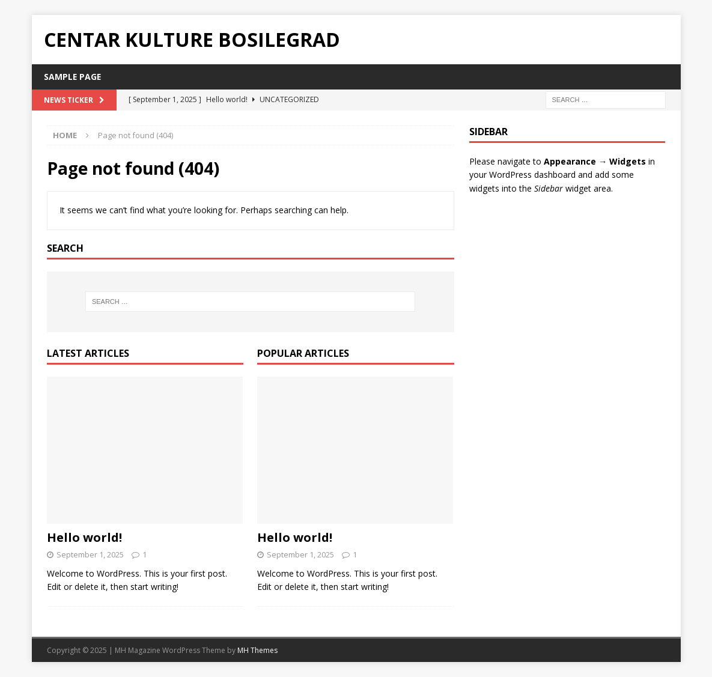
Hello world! (84, 537)
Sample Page (73, 76)
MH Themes (257, 650)
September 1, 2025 (90, 554)
